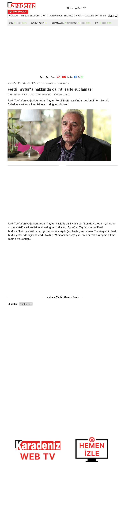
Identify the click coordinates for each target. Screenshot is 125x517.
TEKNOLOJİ (69, 16)
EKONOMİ (34, 16)
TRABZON (24, 16)
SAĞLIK (79, 16)
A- (47, 77)
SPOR (43, 16)
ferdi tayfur (26, 304)
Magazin (22, 83)
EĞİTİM (98, 16)
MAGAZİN (89, 16)
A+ (42, 77)
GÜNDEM (13, 16)
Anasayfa (12, 83)
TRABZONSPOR (55, 16)
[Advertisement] (63, 49)
